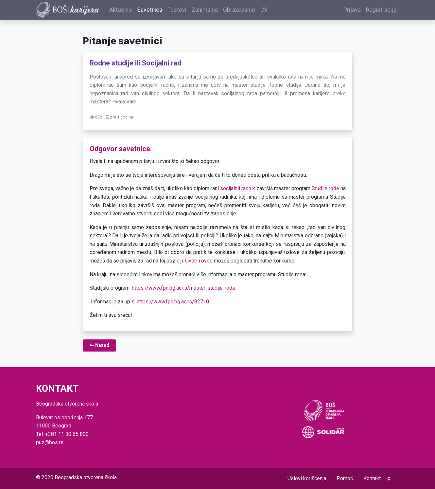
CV (273, 11)
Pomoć (345, 478)
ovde (207, 263)
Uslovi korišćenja (306, 478)
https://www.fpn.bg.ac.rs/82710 (173, 304)
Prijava (352, 11)
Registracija (381, 11)
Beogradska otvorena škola (86, 477)
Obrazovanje (248, 11)
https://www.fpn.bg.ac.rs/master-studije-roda (183, 290)
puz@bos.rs (49, 443)
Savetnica (158, 11)
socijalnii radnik (237, 191)
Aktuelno (129, 11)
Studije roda (325, 191)
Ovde (191, 263)
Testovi (186, 11)
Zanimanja (214, 11)
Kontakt (372, 478)
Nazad (99, 348)
